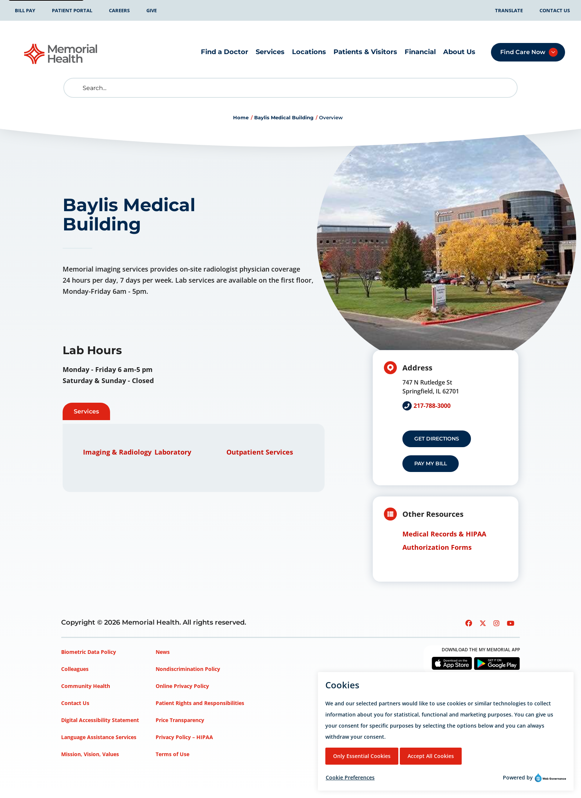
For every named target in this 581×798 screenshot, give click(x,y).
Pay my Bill (430, 463)
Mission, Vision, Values (90, 754)
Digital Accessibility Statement (100, 720)
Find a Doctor (224, 52)
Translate (509, 10)
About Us (459, 52)
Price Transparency (180, 720)
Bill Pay (25, 10)
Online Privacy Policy (182, 685)
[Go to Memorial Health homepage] (61, 54)
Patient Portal (72, 10)
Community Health (85, 685)
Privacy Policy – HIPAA (184, 737)
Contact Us (555, 10)
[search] (75, 88)
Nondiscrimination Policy (188, 668)
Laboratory (173, 452)
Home (241, 117)
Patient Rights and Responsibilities (200, 702)
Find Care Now (522, 52)
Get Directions (436, 438)
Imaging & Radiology (117, 452)
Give (151, 10)
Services (270, 52)
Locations (309, 52)
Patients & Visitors (365, 52)
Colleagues (75, 668)
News (163, 651)
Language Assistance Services (98, 737)
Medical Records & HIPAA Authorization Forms (444, 540)
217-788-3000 (432, 406)
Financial (420, 52)
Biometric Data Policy (88, 651)
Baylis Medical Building (283, 117)
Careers (119, 10)
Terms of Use (172, 754)
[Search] (290, 88)
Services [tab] (86, 411)
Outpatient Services (259, 452)
